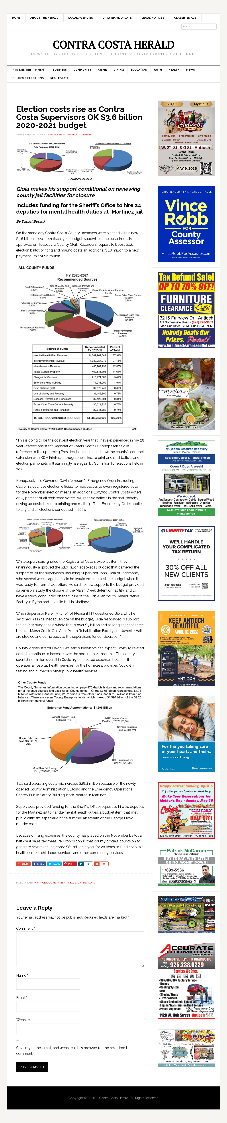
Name (22, 975)
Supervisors (86, 882)
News (72, 882)
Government (58, 882)
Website (23, 1020)
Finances (40, 882)
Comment (25, 928)
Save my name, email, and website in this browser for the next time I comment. (71, 1051)
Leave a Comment (79, 134)
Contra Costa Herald (113, 45)
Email (21, 998)
